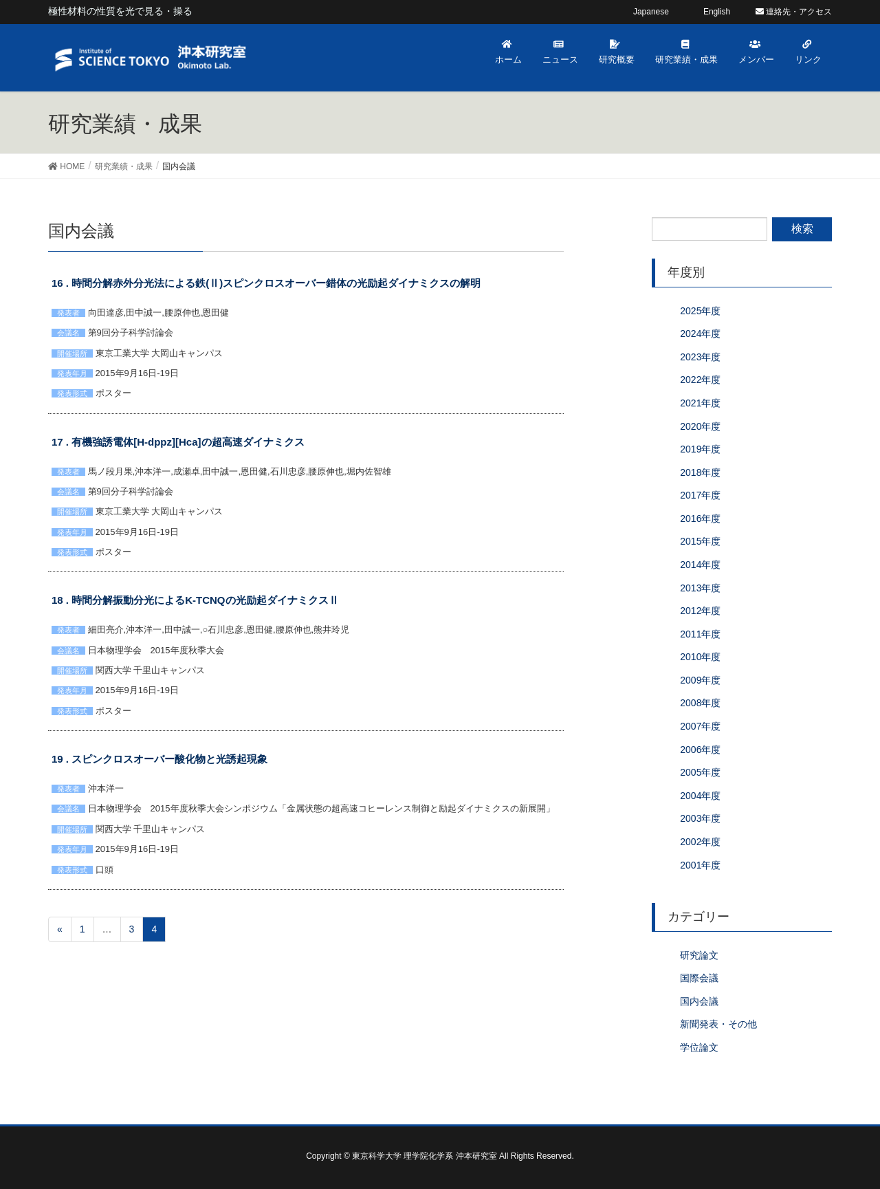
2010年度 (700, 656)
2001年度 (700, 865)
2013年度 (700, 587)
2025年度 (700, 310)
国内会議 (699, 1001)
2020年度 (700, 426)
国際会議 (699, 977)
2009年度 (700, 680)
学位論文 (699, 1047)
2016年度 (700, 518)
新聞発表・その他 (718, 1023)
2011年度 (700, 634)
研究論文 (699, 955)
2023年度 (700, 356)
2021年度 (700, 402)
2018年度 (700, 472)
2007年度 (700, 726)
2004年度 (700, 795)
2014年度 (700, 564)
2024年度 (700, 333)
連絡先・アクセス (794, 12)
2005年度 (700, 772)
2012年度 (700, 610)
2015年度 (700, 541)
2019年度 (700, 449)
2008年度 (700, 702)
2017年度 (700, 495)
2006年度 (700, 749)
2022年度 (700, 379)
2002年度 (700, 841)
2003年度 (700, 818)
